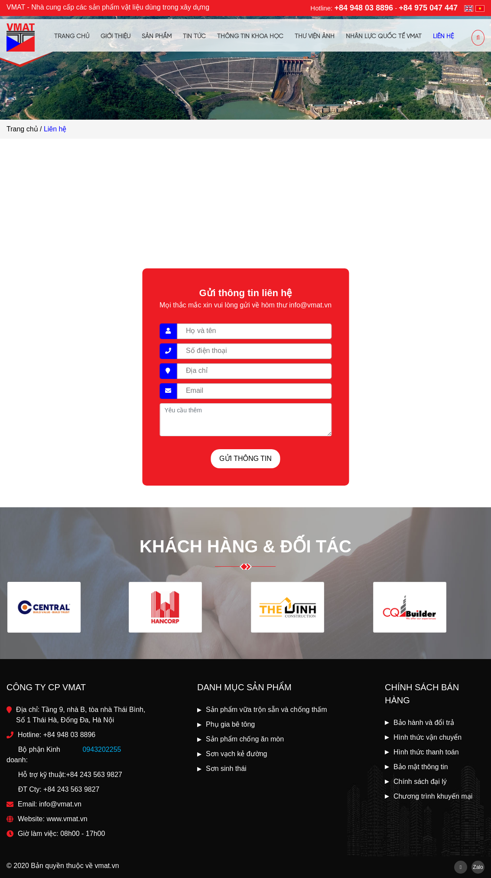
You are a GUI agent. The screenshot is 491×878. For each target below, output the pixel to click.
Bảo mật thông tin (420, 766)
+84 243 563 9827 (94, 774)
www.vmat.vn (66, 819)
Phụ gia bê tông (230, 724)
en (468, 8)
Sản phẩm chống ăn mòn (245, 739)
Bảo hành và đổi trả (423, 722)
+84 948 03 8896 (363, 7)
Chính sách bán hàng (422, 693)
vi (479, 8)
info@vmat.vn (60, 804)
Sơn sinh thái (226, 768)
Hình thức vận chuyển (427, 737)
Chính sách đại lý (420, 781)
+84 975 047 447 (428, 7)
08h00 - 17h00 (82, 833)
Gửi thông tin (245, 458)
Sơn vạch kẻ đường (236, 753)
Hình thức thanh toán (426, 752)
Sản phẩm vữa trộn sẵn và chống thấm (266, 709)
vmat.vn (107, 865)
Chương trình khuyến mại (432, 796)
